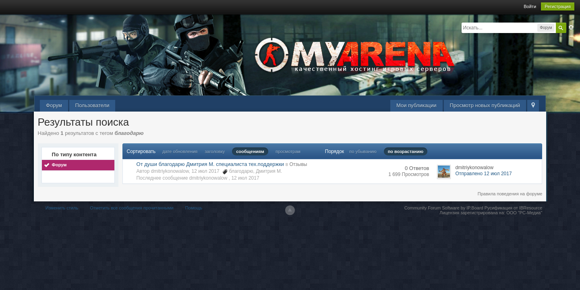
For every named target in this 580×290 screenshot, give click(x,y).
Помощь (194, 207)
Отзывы (298, 164)
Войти (530, 6)
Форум (54, 105)
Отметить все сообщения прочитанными (131, 207)
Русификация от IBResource (513, 207)
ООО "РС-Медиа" (524, 212)
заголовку (215, 151)
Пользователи (92, 105)
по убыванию (362, 151)
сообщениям (250, 151)
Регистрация (557, 6)
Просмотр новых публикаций (485, 105)
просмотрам (288, 151)
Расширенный (571, 27)
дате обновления (179, 151)
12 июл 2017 (245, 178)
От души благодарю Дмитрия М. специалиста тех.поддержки (210, 164)
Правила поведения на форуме (510, 193)
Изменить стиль (62, 207)
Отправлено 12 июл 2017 (483, 173)
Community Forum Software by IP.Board (443, 207)
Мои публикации (416, 105)
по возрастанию (405, 151)
